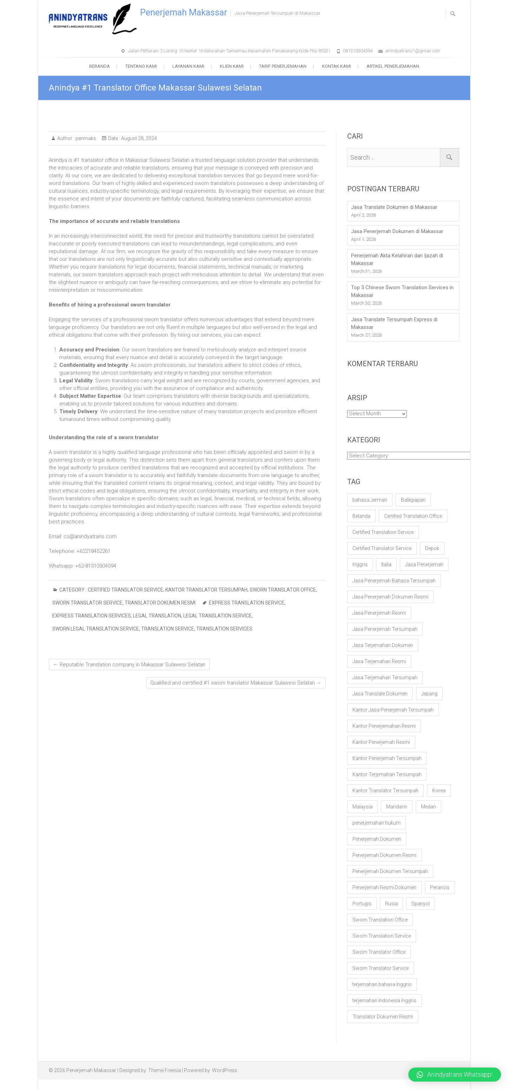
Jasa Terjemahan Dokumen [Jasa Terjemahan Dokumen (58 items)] (382, 645)
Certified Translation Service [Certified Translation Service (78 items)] (383, 532)
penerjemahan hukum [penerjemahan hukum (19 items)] (376, 823)
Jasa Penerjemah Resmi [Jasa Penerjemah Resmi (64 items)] (379, 613)
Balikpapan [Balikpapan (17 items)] (413, 500)
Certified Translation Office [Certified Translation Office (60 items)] (413, 516)
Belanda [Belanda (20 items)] (361, 516)
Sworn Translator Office (283, 590)
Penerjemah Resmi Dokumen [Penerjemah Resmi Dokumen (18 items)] (384, 887)
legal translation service (217, 616)
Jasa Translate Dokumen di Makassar (394, 207)
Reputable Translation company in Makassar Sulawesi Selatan (129, 664)
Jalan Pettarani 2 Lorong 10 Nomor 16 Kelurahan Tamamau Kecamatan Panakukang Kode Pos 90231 (229, 50)
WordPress (224, 1070)
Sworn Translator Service (87, 603)
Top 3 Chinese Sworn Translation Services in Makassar (402, 291)
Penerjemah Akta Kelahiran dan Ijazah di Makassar (397, 259)
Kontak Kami (336, 66)
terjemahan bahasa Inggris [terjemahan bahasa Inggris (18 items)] (381, 984)
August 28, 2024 (138, 138)
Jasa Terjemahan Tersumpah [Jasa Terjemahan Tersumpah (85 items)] (384, 677)
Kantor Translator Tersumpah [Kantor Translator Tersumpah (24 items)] (385, 790)
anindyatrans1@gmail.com (412, 50)
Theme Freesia (164, 1070)
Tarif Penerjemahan (282, 66)
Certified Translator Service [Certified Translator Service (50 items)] (381, 548)
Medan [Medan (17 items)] (428, 807)
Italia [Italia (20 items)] (386, 564)
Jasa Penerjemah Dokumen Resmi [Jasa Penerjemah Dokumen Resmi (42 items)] (390, 597)
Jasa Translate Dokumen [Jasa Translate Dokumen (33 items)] (380, 693)
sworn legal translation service (95, 629)
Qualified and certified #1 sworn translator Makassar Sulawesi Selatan (236, 683)
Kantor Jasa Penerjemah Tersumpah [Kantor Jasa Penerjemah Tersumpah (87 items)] (393, 710)
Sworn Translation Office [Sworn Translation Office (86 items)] (380, 920)
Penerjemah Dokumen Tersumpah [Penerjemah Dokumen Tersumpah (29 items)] (390, 871)
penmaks (85, 138)
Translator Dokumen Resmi (160, 603)
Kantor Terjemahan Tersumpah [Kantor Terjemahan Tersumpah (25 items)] (387, 774)
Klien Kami (232, 66)
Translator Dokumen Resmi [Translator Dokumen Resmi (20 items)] (382, 1016)
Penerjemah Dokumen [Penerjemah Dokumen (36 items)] (376, 839)
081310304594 (357, 50)
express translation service (246, 603)
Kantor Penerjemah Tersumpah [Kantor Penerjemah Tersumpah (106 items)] (387, 758)
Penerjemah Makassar (183, 12)
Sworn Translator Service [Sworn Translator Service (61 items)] (380, 968)
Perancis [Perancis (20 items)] (440, 887)
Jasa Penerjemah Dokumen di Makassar (397, 231)
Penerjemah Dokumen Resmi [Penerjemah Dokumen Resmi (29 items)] (384, 855)
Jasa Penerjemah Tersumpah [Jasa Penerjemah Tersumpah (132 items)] (384, 629)
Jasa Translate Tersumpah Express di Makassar (394, 323)
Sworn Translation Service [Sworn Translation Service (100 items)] (381, 936)
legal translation (157, 616)
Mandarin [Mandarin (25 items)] (396, 807)
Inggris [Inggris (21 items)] (360, 564)
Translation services (224, 629)
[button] (454, 1075)
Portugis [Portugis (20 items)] (361, 903)
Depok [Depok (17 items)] (432, 548)
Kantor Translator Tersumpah (206, 590)
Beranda (99, 66)
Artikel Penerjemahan (393, 66)
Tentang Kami (141, 66)
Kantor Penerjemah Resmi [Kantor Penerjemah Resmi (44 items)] (381, 742)
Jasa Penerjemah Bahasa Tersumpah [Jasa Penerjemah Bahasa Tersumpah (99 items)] (394, 580)
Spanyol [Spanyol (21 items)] (420, 903)
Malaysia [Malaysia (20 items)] (362, 807)
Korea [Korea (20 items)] (439, 790)
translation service (167, 629)
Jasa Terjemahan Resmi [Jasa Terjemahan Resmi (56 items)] (379, 661)
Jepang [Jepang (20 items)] (429, 693)
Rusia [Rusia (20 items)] (391, 903)
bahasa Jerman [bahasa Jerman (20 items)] (369, 500)
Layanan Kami (188, 66)
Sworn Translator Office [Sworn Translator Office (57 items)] (378, 952)
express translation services (91, 616)
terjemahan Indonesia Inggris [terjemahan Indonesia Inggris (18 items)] (384, 1000)
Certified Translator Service (125, 590)
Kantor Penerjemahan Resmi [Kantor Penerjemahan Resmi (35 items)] (384, 726)
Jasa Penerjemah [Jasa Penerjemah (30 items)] (424, 564)
